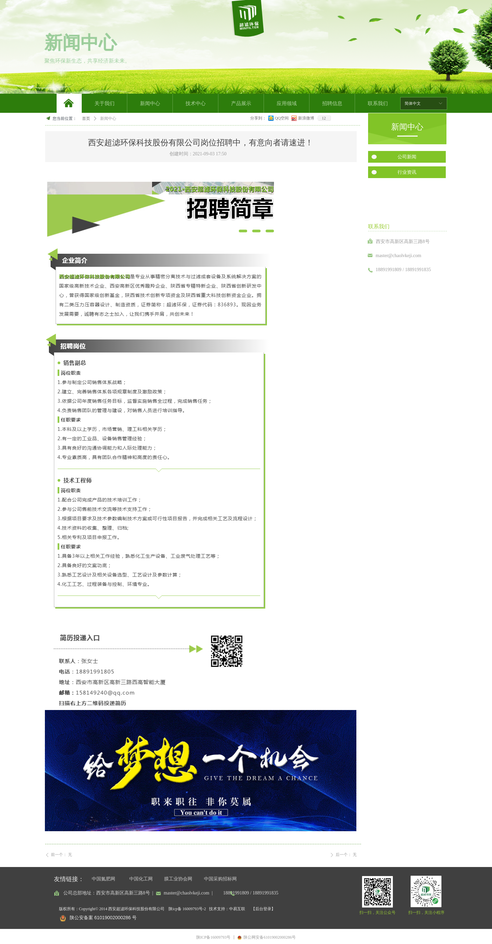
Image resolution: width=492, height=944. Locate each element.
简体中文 (413, 103)
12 (324, 118)
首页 (86, 118)
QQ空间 (282, 118)
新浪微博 (306, 118)
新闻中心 (108, 118)
